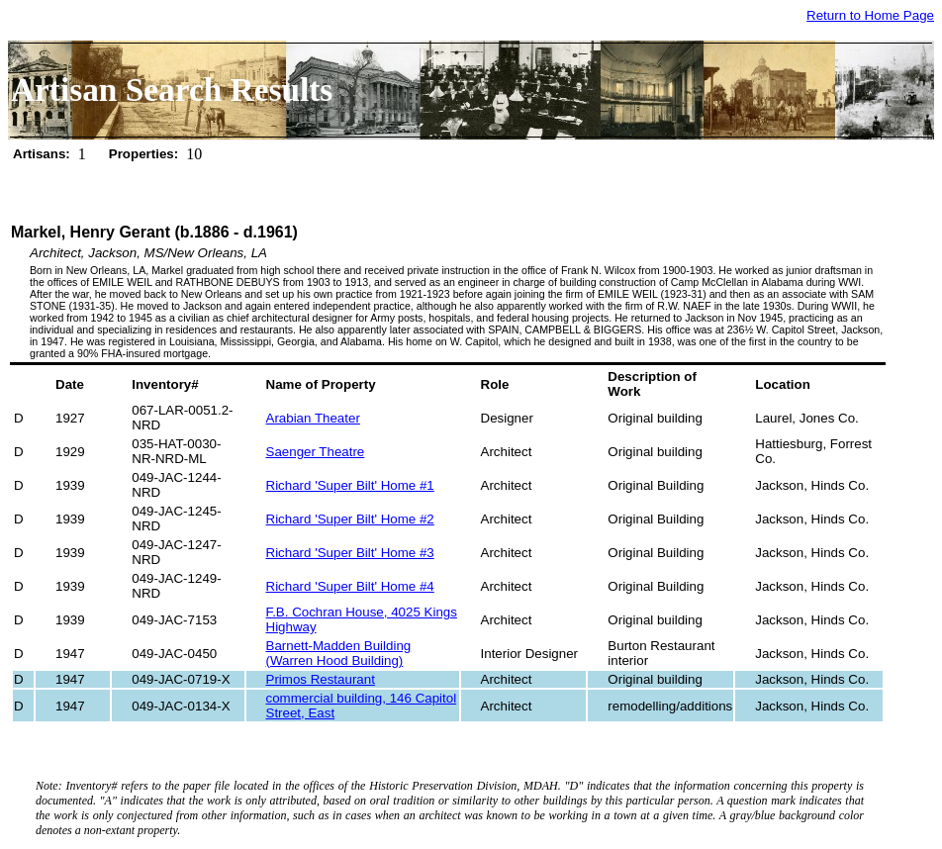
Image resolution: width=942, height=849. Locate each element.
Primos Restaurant (320, 679)
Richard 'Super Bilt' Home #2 (350, 519)
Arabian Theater (313, 418)
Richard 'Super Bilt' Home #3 (350, 552)
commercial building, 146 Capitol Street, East (361, 705)
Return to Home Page (870, 15)
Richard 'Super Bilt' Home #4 (350, 586)
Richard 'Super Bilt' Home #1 (350, 485)
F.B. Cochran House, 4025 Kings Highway (361, 619)
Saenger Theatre (315, 451)
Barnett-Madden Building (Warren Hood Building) (339, 653)
